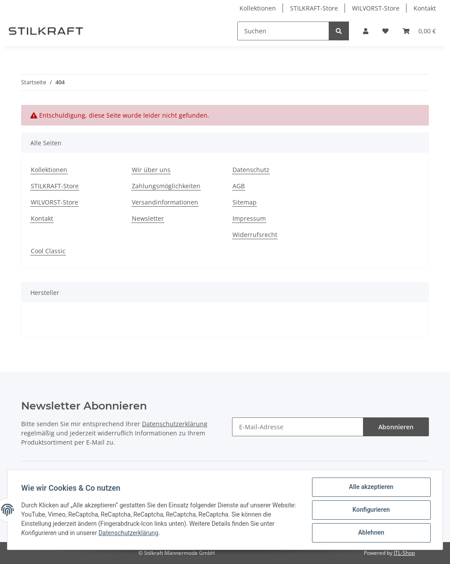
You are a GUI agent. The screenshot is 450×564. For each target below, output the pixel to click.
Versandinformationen (165, 202)
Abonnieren (396, 427)
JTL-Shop (404, 553)
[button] (365, 31)
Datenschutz (250, 169)
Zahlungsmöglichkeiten (166, 186)
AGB (238, 186)
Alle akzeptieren (370, 487)
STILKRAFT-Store (314, 8)
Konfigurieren (370, 510)
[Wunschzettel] (385, 31)
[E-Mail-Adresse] (297, 426)
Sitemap (244, 202)
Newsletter (148, 218)
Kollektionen (258, 8)
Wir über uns (151, 169)
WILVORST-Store (375, 8)
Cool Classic (48, 251)
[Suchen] (283, 31)
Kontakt (425, 8)
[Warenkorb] (419, 31)
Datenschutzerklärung (174, 424)
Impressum (249, 218)
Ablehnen (371, 532)
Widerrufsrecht (254, 234)
